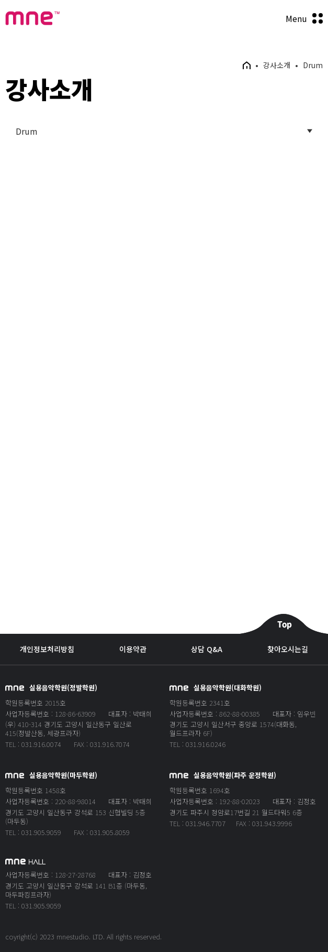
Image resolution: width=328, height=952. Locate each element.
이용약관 (132, 649)
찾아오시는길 (287, 649)
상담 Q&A (206, 649)
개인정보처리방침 (47, 649)
